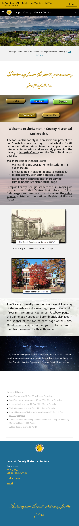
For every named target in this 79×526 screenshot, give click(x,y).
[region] (39, 4)
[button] (3, 12)
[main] (39, 53)
